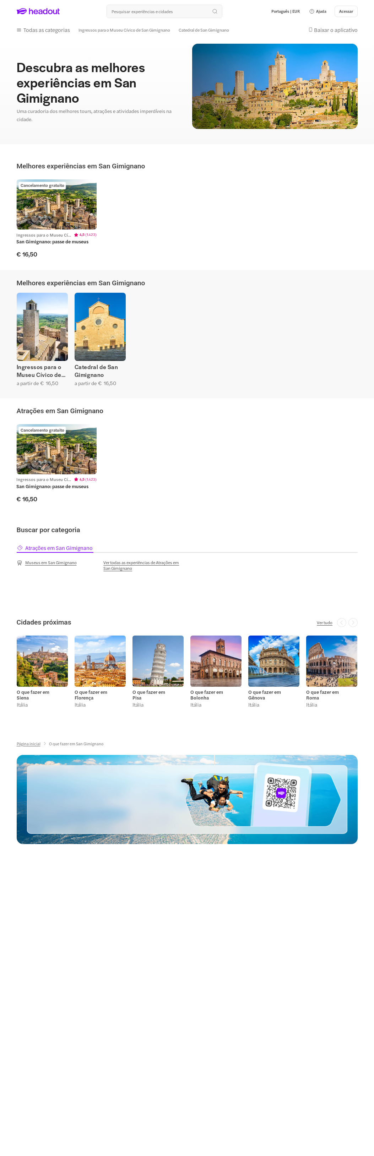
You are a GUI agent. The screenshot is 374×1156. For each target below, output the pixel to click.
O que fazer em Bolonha (206, 695)
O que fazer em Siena (33, 695)
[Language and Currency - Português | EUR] (285, 11)
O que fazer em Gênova (264, 695)
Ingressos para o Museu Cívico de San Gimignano (39, 371)
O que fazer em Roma (322, 695)
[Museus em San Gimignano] (47, 563)
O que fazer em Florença (91, 695)
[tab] (55, 548)
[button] (317, 11)
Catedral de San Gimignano (96, 371)
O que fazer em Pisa (148, 695)
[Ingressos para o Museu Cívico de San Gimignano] (124, 30)
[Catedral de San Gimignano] (204, 30)
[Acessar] (346, 11)
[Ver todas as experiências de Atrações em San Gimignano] (143, 565)
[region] (187, 218)
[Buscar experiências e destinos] (164, 11)
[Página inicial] (28, 743)
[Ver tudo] (324, 622)
